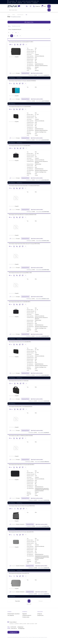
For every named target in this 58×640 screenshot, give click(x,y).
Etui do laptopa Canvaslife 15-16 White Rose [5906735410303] (21, 435)
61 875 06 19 (29, 2)
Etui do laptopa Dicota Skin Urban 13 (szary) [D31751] (19, 573)
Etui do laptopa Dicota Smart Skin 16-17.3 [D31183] (18, 380)
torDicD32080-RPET (45, 375)
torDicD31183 (46, 401)
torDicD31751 (46, 593)
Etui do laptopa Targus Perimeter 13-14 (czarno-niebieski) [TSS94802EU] (22, 80)
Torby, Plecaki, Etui (20, 14)
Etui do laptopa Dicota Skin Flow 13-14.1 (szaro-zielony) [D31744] (21, 531)
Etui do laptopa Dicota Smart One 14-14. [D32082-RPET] (19, 145)
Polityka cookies (25, 617)
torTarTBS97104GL (45, 269)
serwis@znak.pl (35, 2)
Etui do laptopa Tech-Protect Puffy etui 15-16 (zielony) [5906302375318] (22, 214)
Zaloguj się (39, 613)
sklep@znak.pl (19, 2)
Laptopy (13, 14)
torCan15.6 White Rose (44, 461)
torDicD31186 (46, 500)
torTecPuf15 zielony (45, 240)
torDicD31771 (46, 75)
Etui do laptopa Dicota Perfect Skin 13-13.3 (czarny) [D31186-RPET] (21, 464)
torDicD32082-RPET (45, 180)
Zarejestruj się (40, 615)
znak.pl (8, 14)
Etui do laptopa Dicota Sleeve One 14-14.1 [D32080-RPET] (20, 341)
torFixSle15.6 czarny (45, 298)
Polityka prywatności (26, 615)
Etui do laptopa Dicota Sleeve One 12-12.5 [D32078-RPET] (20, 106)
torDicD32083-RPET (45, 336)
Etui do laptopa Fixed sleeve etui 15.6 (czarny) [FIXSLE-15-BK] (20, 272)
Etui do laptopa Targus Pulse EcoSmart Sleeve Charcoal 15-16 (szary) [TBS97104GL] (24, 243)
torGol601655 (46, 432)
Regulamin (24, 613)
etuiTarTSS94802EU (45, 101)
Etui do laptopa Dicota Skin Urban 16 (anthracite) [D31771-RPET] (21, 41)
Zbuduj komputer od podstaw (13, 613)
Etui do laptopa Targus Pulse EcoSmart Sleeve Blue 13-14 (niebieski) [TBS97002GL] (24, 185)
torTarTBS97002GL (45, 211)
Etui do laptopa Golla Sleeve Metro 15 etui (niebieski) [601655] (20, 406)
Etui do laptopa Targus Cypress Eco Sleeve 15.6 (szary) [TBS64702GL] (22, 505)
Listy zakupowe (10, 615)
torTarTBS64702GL (45, 526)
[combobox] (9, 26)
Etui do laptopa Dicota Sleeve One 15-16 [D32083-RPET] (19, 301)
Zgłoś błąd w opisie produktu (36, 73)
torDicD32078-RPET (45, 140)
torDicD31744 (46, 567)
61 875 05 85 (14, 2)
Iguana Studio (44, 637)
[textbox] (29, 29)
